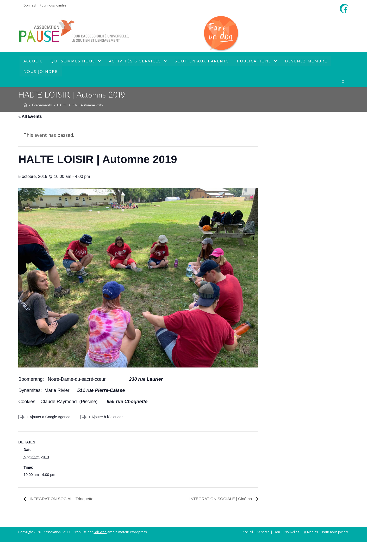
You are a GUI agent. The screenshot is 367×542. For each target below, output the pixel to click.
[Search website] (343, 82)
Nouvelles (291, 532)
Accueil (247, 532)
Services (263, 532)
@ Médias (310, 532)
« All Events (30, 116)
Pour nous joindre (53, 5)
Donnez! (29, 5)
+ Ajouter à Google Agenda (48, 417)
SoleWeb (100, 532)
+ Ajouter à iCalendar (106, 417)
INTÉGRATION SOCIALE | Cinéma (220, 498)
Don (277, 532)
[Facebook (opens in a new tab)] (345, 9)
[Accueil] (25, 105)
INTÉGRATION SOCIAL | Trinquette (62, 498)
